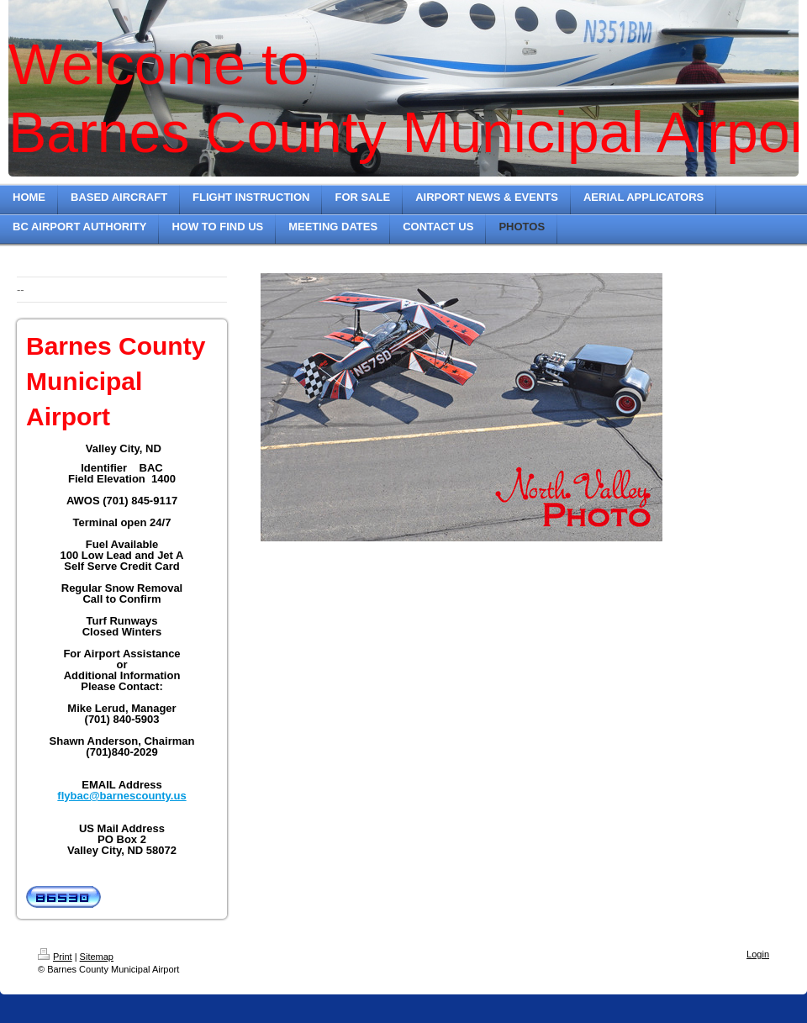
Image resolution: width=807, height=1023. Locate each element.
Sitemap (96, 957)
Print (55, 957)
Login (757, 954)
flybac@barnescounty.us (121, 795)
